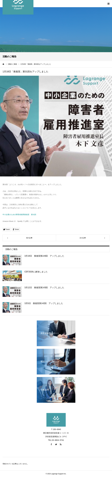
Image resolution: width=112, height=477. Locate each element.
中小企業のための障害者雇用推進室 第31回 (19, 214)
